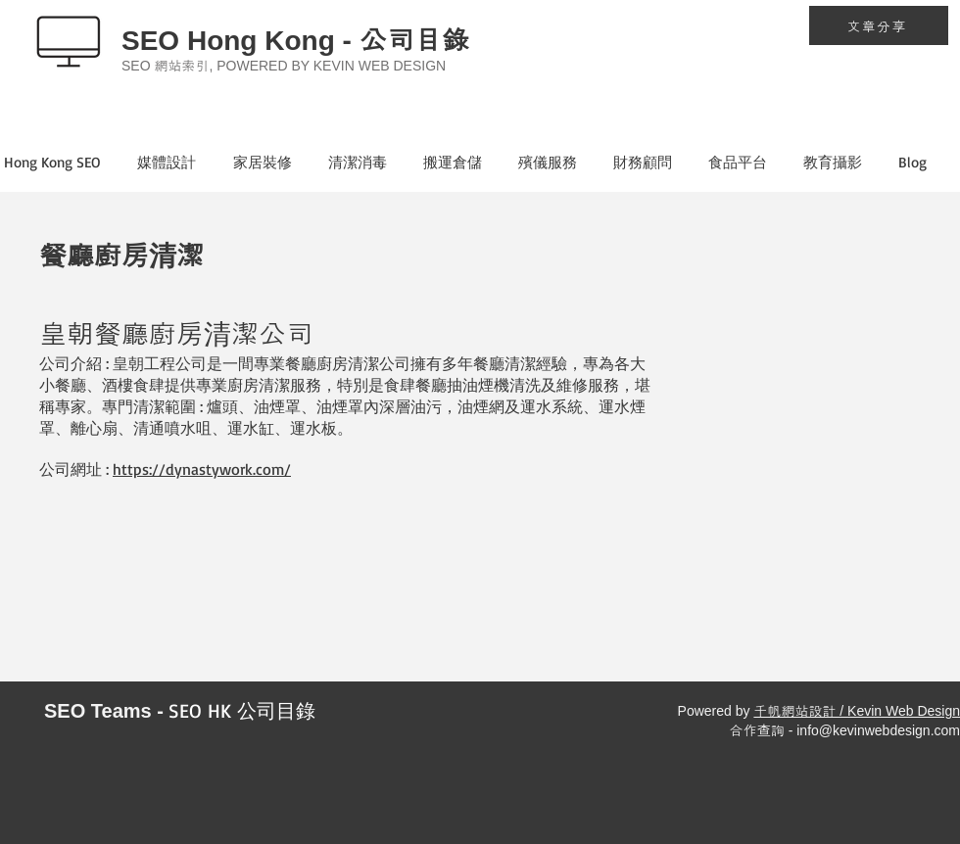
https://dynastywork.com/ (202, 469)
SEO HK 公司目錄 (241, 710)
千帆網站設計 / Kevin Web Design (856, 711)
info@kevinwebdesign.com (878, 730)
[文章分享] (878, 25)
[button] (181, 162)
